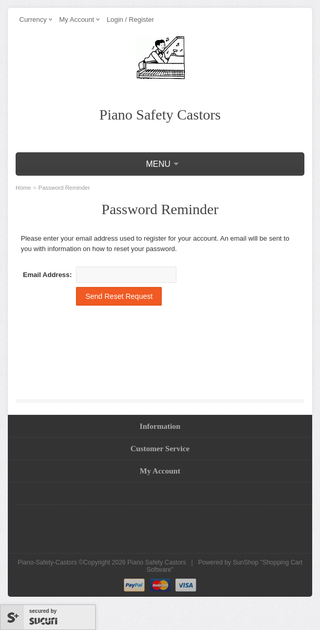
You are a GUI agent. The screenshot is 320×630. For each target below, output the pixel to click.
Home (23, 188)
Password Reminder (64, 188)
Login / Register (130, 19)
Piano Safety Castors (156, 562)
